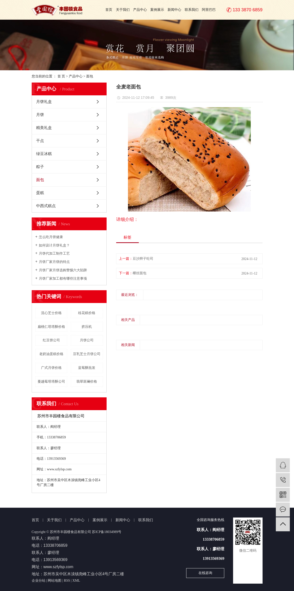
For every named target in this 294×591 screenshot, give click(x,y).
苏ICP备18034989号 (106, 532)
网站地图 (54, 580)
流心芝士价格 (51, 313)
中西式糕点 (46, 206)
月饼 (40, 115)
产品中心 (140, 10)
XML (76, 580)
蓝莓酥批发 (86, 368)
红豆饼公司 (51, 340)
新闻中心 (174, 10)
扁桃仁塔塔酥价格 (51, 327)
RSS (67, 580)
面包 (89, 76)
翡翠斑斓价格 (86, 381)
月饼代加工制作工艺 (54, 253)
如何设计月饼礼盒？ (54, 245)
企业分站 (38, 580)
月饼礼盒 (44, 102)
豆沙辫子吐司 (143, 258)
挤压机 (87, 327)
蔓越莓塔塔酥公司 (51, 381)
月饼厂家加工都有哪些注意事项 (63, 278)
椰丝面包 (139, 273)
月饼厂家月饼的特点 (54, 262)
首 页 (61, 76)
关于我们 (123, 10)
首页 (108, 10)
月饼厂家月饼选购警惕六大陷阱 (63, 270)
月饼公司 (87, 340)
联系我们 (191, 10)
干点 (40, 141)
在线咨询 (205, 573)
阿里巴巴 (209, 10)
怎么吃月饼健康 (51, 237)
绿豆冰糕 (44, 154)
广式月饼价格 (51, 368)
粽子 (40, 167)
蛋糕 (40, 193)
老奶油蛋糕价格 (51, 354)
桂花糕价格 (86, 313)
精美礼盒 (44, 128)
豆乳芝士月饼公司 (86, 354)
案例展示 (157, 10)
